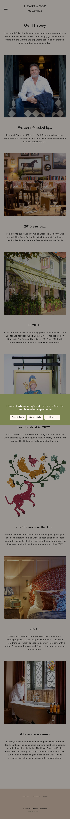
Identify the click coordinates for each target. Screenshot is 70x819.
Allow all (52, 417)
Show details (35, 417)
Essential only (18, 417)
